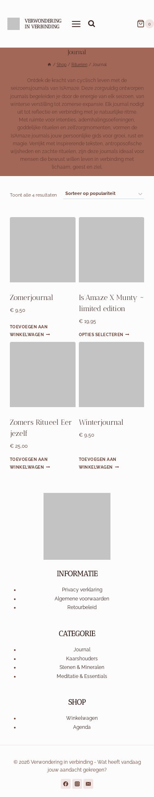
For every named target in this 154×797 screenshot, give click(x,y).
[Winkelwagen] (145, 23)
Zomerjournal (31, 297)
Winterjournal (101, 422)
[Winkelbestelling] (103, 194)
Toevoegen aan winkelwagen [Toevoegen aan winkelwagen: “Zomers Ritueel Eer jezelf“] (30, 463)
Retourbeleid (82, 607)
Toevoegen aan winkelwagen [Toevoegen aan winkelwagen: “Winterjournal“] (99, 463)
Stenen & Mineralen (82, 667)
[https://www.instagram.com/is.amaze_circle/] (77, 784)
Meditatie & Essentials (82, 676)
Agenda (82, 727)
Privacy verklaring (82, 590)
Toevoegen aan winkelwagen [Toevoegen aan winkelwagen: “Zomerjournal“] (30, 330)
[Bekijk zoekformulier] (91, 23)
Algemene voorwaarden (82, 599)
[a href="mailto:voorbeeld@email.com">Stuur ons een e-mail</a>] (88, 784)
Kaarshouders (82, 659)
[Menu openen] (76, 23)
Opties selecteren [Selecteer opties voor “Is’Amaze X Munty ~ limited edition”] (104, 334)
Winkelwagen (82, 718)
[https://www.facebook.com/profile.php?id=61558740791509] (66, 784)
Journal (82, 650)
